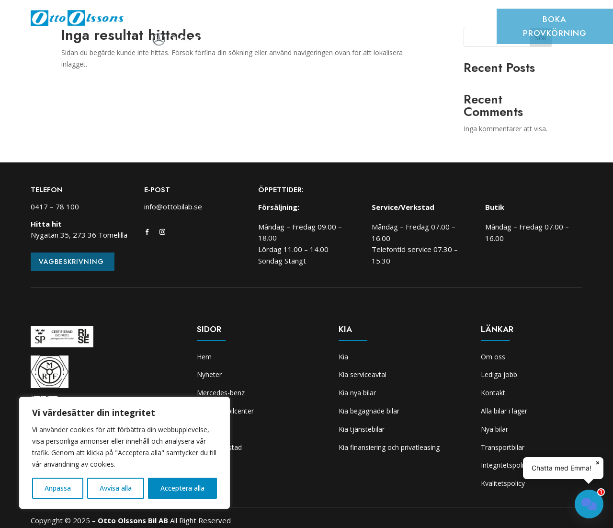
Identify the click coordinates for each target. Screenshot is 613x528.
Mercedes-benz (221, 392)
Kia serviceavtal (362, 374)
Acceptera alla (182, 488)
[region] (124, 453)
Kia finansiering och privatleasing (389, 447)
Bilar (221, 21)
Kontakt (493, 392)
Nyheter (187, 21)
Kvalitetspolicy (503, 483)
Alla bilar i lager (504, 410)
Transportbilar (502, 447)
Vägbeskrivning (71, 261)
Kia (438, 21)
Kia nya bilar (357, 392)
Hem (154, 21)
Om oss (467, 21)
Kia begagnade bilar (369, 410)
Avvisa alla (116, 488)
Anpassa (58, 488)
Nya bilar (494, 429)
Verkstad (341, 21)
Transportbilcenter (277, 21)
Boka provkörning (555, 26)
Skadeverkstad (395, 21)
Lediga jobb (499, 374)
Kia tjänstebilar (362, 429)
